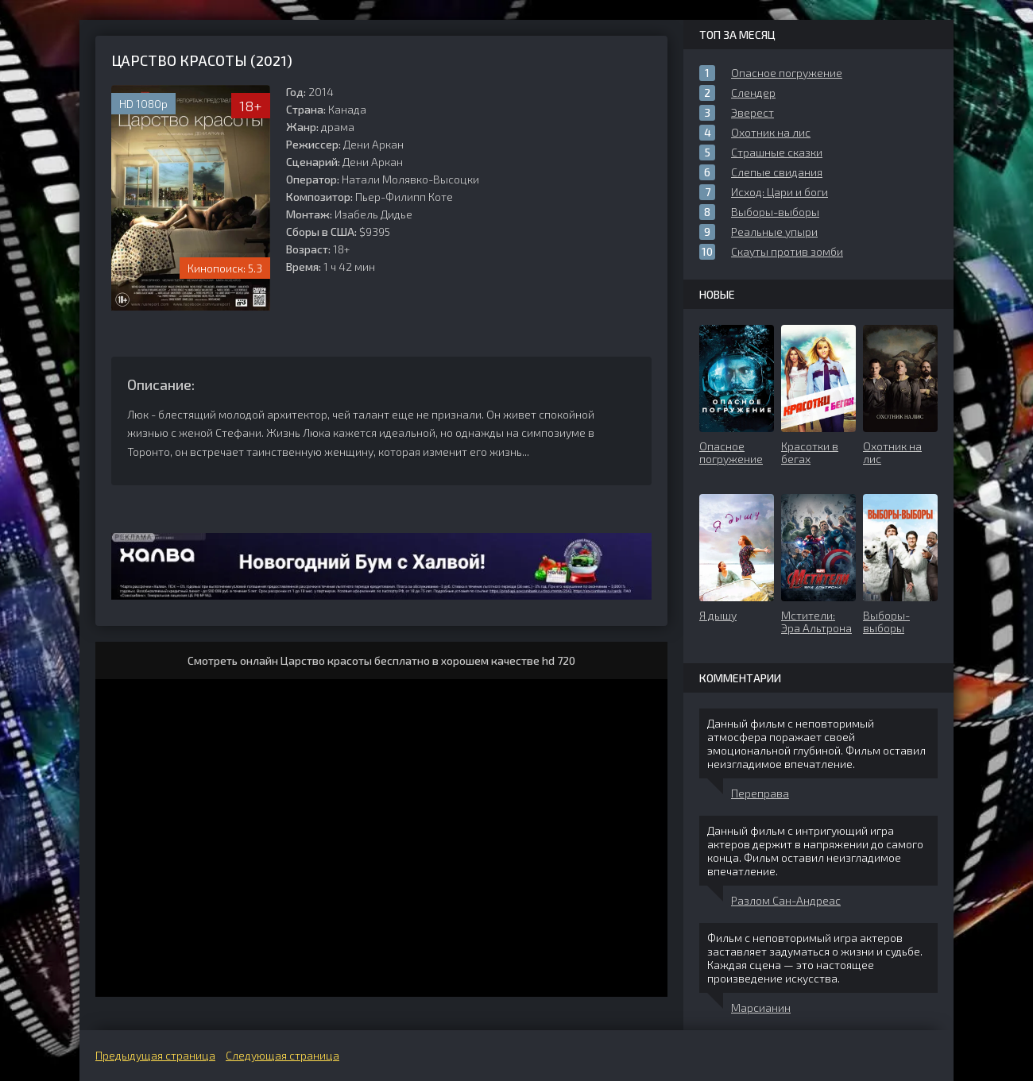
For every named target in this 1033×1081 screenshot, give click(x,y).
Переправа (760, 793)
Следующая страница (282, 1055)
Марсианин (761, 1007)
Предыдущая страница (155, 1055)
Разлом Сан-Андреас (786, 900)
